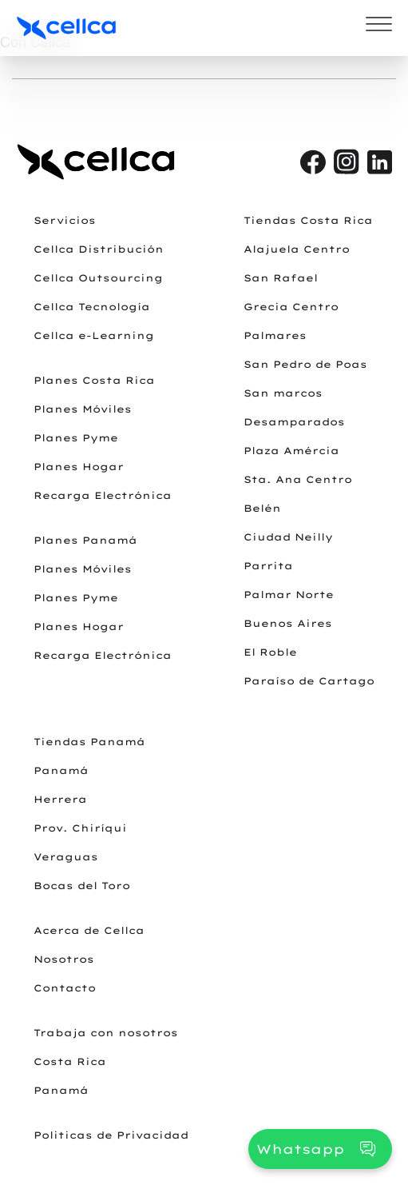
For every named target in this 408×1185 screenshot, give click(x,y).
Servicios (65, 220)
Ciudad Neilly (288, 537)
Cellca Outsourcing (98, 278)
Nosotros (64, 959)
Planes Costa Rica (94, 380)
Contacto (65, 988)
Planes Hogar (79, 467)
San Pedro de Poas (305, 364)
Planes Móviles (83, 409)
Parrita (268, 566)
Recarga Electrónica (103, 495)
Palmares (275, 335)
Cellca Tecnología (92, 307)
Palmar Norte (289, 594)
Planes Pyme (76, 438)
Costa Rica (70, 1061)
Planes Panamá (85, 540)
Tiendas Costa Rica (308, 220)
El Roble (270, 652)
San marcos (283, 393)
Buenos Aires (288, 623)
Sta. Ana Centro (298, 479)
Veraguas (66, 857)
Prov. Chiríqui (80, 828)
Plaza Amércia (291, 451)
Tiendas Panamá (89, 742)
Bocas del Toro (82, 886)
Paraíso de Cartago (309, 681)
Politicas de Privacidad (111, 1135)
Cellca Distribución (99, 249)
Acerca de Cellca (89, 930)
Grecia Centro (291, 307)
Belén (262, 508)
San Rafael (281, 278)
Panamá (61, 770)
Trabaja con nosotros (106, 1033)
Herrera (60, 799)
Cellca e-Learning (94, 335)
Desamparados (294, 422)
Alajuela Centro (297, 249)
